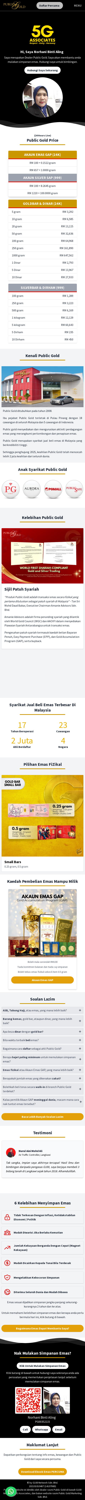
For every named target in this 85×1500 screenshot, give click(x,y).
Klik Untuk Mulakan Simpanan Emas (43, 1366)
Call (25, 1429)
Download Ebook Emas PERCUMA (42, 1471)
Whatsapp (41, 1429)
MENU (77, 5)
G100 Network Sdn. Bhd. (45, 1482)
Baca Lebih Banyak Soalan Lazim (42, 1116)
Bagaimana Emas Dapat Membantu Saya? (42, 1328)
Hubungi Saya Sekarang (42, 70)
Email (58, 1429)
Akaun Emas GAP (42, 980)
